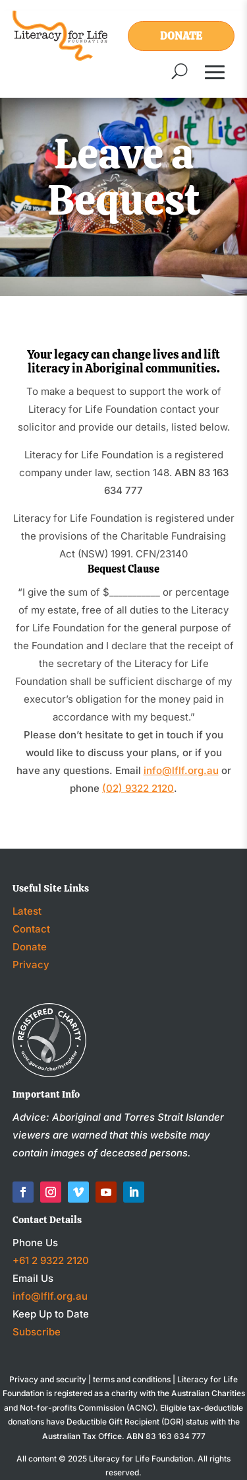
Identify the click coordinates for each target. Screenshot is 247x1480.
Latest (27, 911)
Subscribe (37, 1331)
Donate (181, 36)
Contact (31, 929)
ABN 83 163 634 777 (166, 1436)
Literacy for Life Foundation (141, 1458)
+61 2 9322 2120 (51, 1260)
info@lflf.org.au (181, 770)
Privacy (31, 964)
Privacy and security (47, 1379)
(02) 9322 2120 (138, 788)
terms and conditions (132, 1379)
